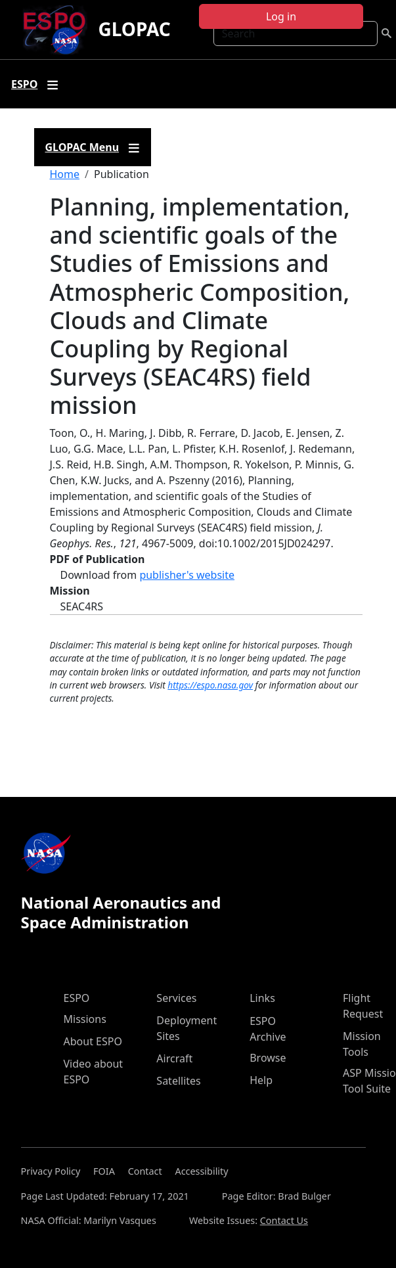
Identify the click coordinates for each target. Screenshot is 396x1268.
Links (262, 998)
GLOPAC (134, 28)
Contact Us (284, 1220)
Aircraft (174, 1058)
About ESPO (93, 1041)
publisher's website (186, 575)
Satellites (178, 1081)
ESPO (77, 998)
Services (176, 998)
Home (65, 174)
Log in (281, 16)
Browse (268, 1058)
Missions (85, 1019)
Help (261, 1080)
